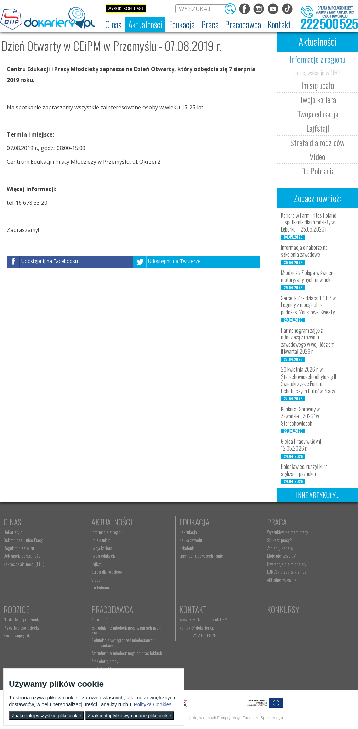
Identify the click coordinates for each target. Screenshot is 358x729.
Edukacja (194, 522)
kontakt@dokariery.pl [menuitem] (197, 627)
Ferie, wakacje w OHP (317, 72)
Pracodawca (112, 609)
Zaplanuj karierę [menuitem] (280, 547)
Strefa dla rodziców (317, 142)
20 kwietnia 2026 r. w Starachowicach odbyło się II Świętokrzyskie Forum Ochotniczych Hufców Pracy (308, 380)
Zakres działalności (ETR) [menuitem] (24, 563)
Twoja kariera (318, 99)
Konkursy (283, 609)
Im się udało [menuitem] (101, 540)
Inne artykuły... (317, 495)
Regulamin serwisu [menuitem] (19, 547)
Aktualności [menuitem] (100, 619)
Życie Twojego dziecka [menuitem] (21, 635)
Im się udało (317, 85)
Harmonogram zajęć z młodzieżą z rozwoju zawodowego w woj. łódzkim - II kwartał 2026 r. (309, 340)
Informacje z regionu (317, 59)
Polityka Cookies (153, 704)
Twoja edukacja (317, 114)
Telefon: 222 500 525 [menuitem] (197, 635)
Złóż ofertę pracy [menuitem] (104, 660)
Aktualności (111, 522)
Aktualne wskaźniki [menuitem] (282, 579)
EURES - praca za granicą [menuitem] (286, 571)
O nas (12, 522)
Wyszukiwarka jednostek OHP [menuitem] (203, 619)
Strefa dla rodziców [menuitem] (106, 571)
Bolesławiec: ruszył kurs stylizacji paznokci (304, 470)
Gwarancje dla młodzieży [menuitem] (286, 563)
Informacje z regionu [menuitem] (108, 531)
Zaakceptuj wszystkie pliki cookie (46, 715)
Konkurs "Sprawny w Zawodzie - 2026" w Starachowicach (300, 416)
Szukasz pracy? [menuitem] (279, 540)
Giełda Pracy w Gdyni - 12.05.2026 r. (302, 445)
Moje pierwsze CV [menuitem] (281, 555)
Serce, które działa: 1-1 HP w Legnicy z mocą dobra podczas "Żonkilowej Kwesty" (308, 305)
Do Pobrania (318, 170)
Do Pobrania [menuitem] (101, 587)
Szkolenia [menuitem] (187, 547)
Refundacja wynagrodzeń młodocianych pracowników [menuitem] (123, 642)
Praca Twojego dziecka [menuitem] (22, 627)
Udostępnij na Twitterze (174, 261)
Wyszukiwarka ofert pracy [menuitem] (287, 531)
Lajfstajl (317, 128)
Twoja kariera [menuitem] (101, 547)
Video (317, 156)
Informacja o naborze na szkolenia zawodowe (304, 250)
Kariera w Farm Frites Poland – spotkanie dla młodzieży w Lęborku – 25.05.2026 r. (308, 222)
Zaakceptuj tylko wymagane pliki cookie (129, 715)
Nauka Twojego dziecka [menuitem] (22, 619)
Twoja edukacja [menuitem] (103, 555)
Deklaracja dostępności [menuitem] (22, 555)
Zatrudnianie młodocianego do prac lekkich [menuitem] (126, 653)
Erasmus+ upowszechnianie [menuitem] (201, 555)
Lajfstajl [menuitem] (97, 563)
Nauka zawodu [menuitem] (190, 540)
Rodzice (16, 609)
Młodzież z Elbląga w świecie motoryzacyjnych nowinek (308, 276)
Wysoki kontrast (125, 8)
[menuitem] (113, 24)
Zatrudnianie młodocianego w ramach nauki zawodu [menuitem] (126, 630)
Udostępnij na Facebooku (49, 261)
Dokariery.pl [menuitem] (13, 531)
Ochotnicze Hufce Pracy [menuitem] (23, 540)
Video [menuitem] (96, 579)
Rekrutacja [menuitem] (188, 531)
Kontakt (193, 609)
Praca (277, 522)
